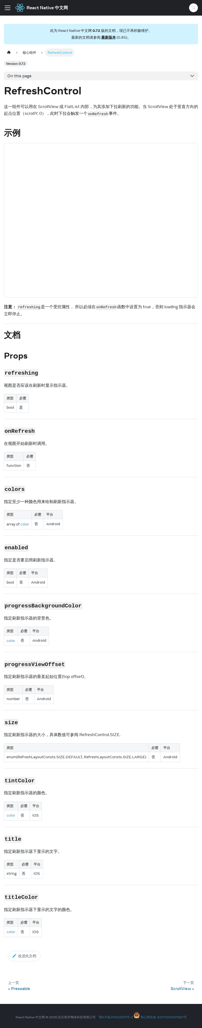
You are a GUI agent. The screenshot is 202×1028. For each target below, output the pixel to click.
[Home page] (9, 52)
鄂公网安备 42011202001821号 (163, 1017)
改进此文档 (24, 955)
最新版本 (108, 37)
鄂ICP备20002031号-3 (116, 1017)
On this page (19, 76)
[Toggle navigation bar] (7, 7)
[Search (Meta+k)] (193, 7)
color (24, 524)
